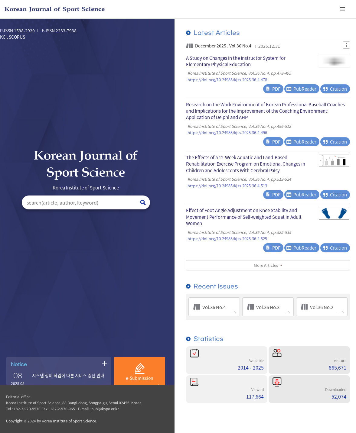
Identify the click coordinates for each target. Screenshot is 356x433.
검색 (143, 202)
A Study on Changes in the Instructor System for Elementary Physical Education (236, 61)
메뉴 (342, 9)
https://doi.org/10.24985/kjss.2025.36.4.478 (227, 79)
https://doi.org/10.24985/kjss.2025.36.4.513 (227, 186)
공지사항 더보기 (104, 363)
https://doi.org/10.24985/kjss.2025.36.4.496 (227, 132)
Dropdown (346, 45)
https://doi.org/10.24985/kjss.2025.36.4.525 (227, 238)
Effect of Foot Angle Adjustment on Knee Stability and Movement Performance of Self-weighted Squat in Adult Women (244, 216)
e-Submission (139, 378)
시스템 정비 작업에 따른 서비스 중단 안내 (68, 375)
